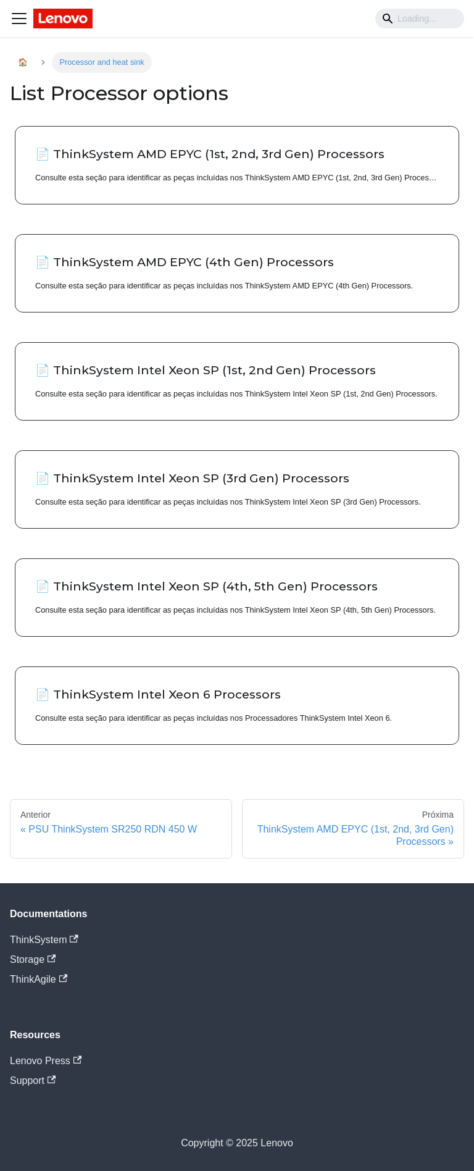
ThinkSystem (44, 939)
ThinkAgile (38, 979)
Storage (33, 959)
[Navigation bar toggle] (19, 18)
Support (33, 1080)
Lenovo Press (45, 1061)
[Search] (419, 18)
